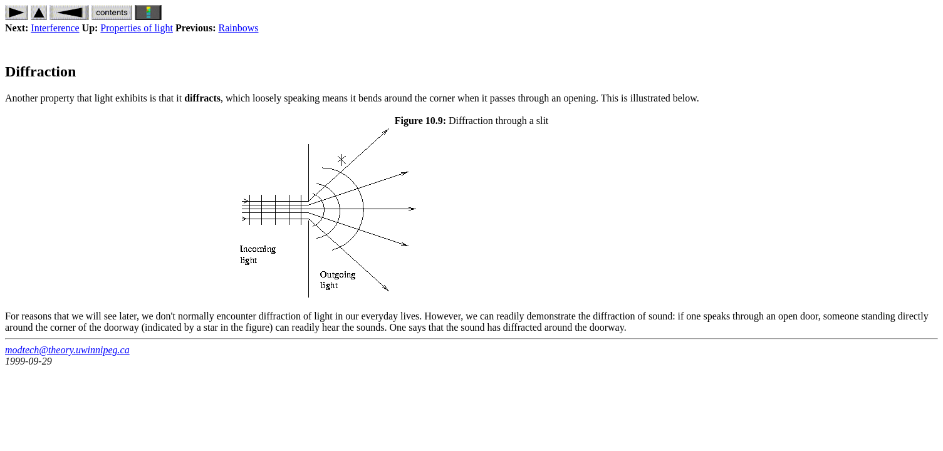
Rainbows (239, 28)
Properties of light (136, 28)
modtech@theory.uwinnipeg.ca (67, 350)
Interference (55, 28)
